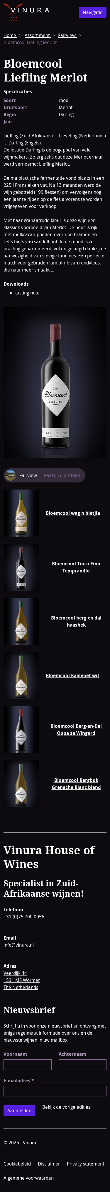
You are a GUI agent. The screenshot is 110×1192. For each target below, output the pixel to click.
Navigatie (93, 12)
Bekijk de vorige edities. (67, 1107)
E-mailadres (19, 1080)
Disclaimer (49, 1164)
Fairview (67, 35)
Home (10, 35)
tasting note (27, 292)
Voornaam (15, 1054)
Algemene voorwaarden (29, 1178)
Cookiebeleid (17, 1164)
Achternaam (72, 1054)
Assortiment (38, 35)
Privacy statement (85, 1164)
